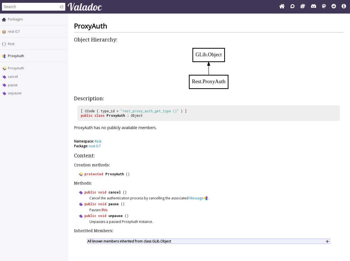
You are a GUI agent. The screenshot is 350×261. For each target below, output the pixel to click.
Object (137, 115)
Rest (11, 43)
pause (13, 85)
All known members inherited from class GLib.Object (129, 241)
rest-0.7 (14, 31)
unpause (15, 93)
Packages (15, 19)
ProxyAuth (16, 68)
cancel (13, 76)
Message (196, 198)
